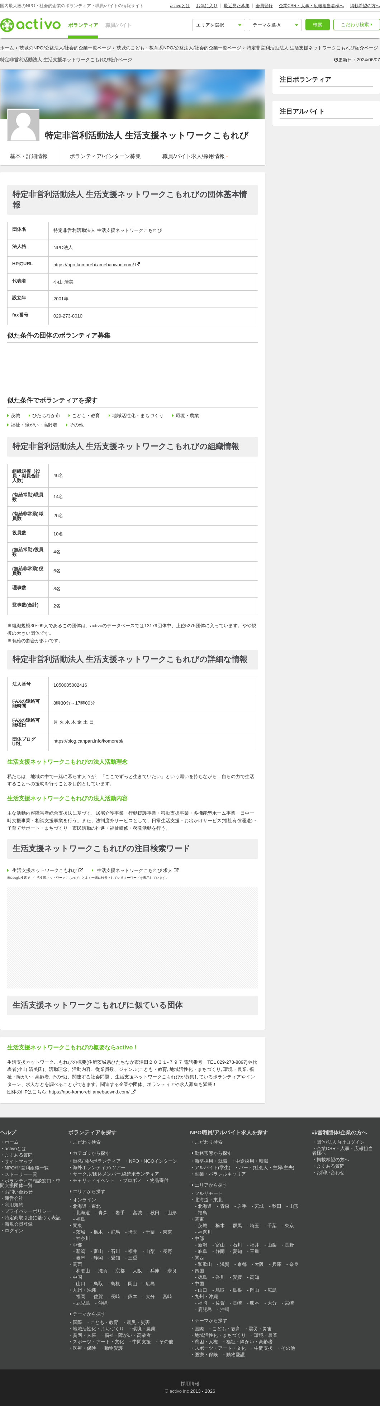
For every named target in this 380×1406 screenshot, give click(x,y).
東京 (167, 1232)
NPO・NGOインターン (153, 1161)
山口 (80, 1283)
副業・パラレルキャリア (220, 1174)
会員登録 (264, 5)
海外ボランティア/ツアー (99, 1167)
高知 (254, 1277)
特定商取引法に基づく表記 (33, 1217)
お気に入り (207, 5)
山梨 (150, 1251)
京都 (120, 1270)
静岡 (98, 1257)
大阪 (137, 1270)
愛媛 (237, 1277)
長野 (167, 1251)
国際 (77, 1322)
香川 (220, 1277)
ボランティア (83, 25)
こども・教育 (86, 415)
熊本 (132, 1296)
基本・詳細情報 (29, 156)
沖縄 (103, 1303)
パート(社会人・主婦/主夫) (266, 1167)
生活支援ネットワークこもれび (44, 870)
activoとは (180, 5)
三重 (132, 1257)
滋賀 (103, 1270)
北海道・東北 (87, 1206)
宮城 (137, 1212)
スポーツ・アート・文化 (98, 1341)
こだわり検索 (355, 24)
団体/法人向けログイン (341, 1142)
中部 (77, 1245)
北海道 (83, 1212)
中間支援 (141, 1341)
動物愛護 (113, 1348)
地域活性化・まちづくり (137, 415)
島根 (115, 1283)
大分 (150, 1296)
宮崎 (167, 1296)
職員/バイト (118, 25)
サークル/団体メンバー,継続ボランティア (116, 1174)
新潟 (80, 1251)
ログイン (14, 1230)
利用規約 (14, 1204)
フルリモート (209, 1193)
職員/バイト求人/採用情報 (195, 156)
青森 (103, 1212)
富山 (98, 1251)
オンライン (84, 1199)
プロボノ (132, 1180)
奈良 (172, 1270)
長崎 (115, 1296)
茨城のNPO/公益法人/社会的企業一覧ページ (65, 48)
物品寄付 (159, 1180)
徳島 (202, 1277)
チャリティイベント (94, 1180)
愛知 (115, 1257)
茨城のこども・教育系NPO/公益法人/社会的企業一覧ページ (179, 48)
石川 (115, 1251)
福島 (80, 1219)
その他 (77, 425)
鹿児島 (83, 1303)
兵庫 (155, 1270)
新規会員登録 (19, 1224)
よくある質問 (19, 1155)
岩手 (120, 1212)
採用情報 (190, 1383)
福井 (132, 1251)
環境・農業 (187, 415)
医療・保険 (84, 1348)
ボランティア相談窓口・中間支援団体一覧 (30, 1183)
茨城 (15, 415)
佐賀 (98, 1296)
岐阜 (80, 1257)
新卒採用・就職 (211, 1161)
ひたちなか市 (46, 415)
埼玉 (132, 1232)
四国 (199, 1270)
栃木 (98, 1232)
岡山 (132, 1283)
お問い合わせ (19, 1192)
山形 (172, 1212)
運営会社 (14, 1198)
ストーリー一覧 (21, 1174)
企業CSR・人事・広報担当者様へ (311, 5)
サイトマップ (19, 1161)
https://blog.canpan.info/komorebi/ (88, 741)
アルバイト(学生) (213, 1167)
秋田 (155, 1212)
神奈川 (83, 1238)
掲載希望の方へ (365, 5)
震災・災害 (138, 1322)
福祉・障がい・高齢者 (34, 425)
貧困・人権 (84, 1335)
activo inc (179, 1391)
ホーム (7, 48)
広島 (150, 1283)
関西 (77, 1264)
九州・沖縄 (84, 1290)
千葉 (150, 1232)
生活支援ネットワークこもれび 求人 (135, 870)
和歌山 (83, 1270)
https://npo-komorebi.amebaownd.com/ (93, 264)
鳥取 (98, 1283)
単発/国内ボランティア (97, 1161)
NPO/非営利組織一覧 (27, 1168)
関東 (77, 1225)
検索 (317, 24)
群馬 (115, 1232)
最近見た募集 (237, 5)
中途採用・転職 (252, 1161)
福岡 (80, 1296)
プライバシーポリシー (28, 1211)
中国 (77, 1277)
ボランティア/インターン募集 (105, 156)
